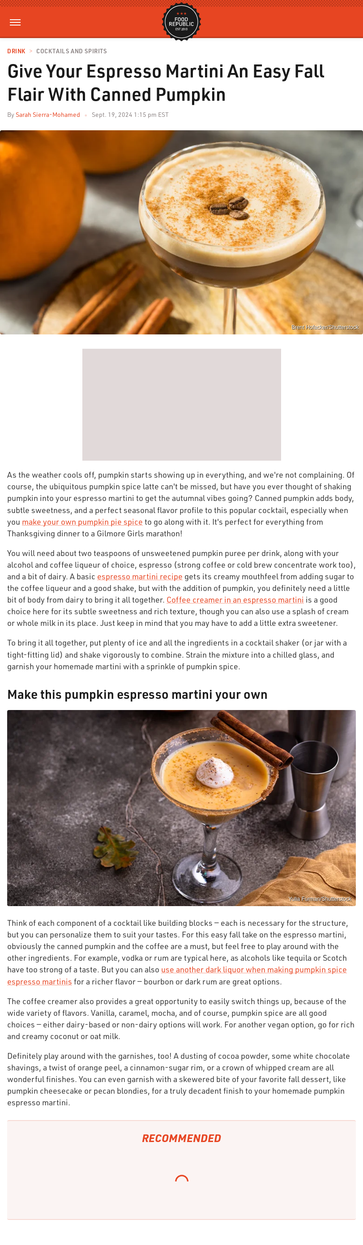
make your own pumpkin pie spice (82, 521)
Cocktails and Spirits (71, 51)
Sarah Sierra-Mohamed (48, 114)
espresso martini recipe (140, 576)
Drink (16, 51)
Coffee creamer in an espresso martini (235, 599)
